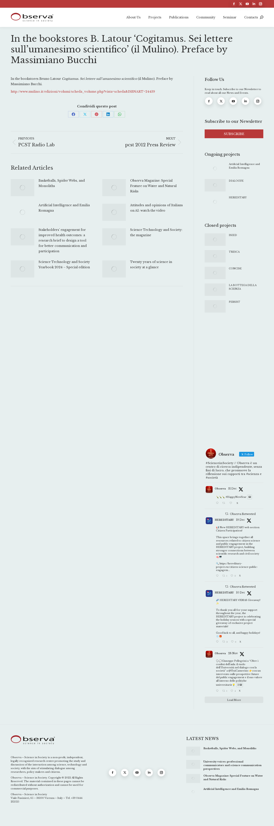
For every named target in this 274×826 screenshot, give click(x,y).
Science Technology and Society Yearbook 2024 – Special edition (64, 264)
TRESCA (234, 251)
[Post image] (22, 187)
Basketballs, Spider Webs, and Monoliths (62, 183)
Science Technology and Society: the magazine (156, 232)
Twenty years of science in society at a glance (151, 264)
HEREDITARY (238, 197)
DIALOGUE (236, 180)
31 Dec (232, 488)
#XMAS (242, 600)
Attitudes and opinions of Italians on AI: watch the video (156, 207)
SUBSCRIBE (234, 134)
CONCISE (235, 268)
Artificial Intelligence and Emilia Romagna (64, 207)
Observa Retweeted (243, 514)
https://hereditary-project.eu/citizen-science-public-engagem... (237, 567)
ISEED (233, 235)
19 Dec (240, 519)
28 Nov (233, 653)
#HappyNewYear (236, 496)
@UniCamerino (238, 670)
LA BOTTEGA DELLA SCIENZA (242, 287)
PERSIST (234, 301)
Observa (220, 488)
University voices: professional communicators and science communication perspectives (232, 765)
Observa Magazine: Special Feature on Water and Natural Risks (153, 186)
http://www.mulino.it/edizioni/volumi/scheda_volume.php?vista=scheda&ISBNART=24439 (83, 91)
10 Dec (240, 592)
